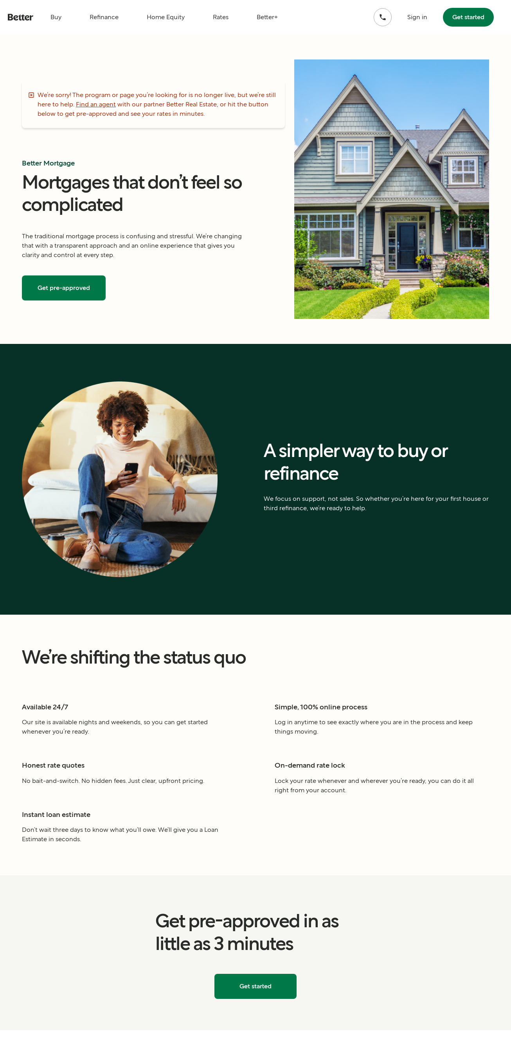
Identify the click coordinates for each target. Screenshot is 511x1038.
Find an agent (96, 104)
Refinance (104, 17)
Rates (221, 17)
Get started (468, 17)
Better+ (267, 17)
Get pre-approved (64, 287)
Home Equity (166, 17)
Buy (55, 17)
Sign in (417, 17)
